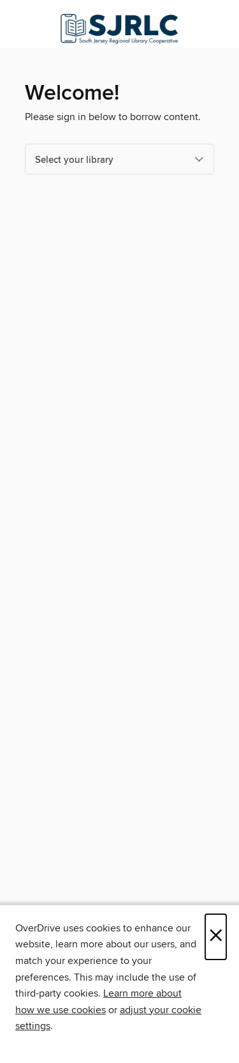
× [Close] (216, 937)
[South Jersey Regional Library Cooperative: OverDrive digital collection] (119, 27)
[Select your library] (119, 159)
